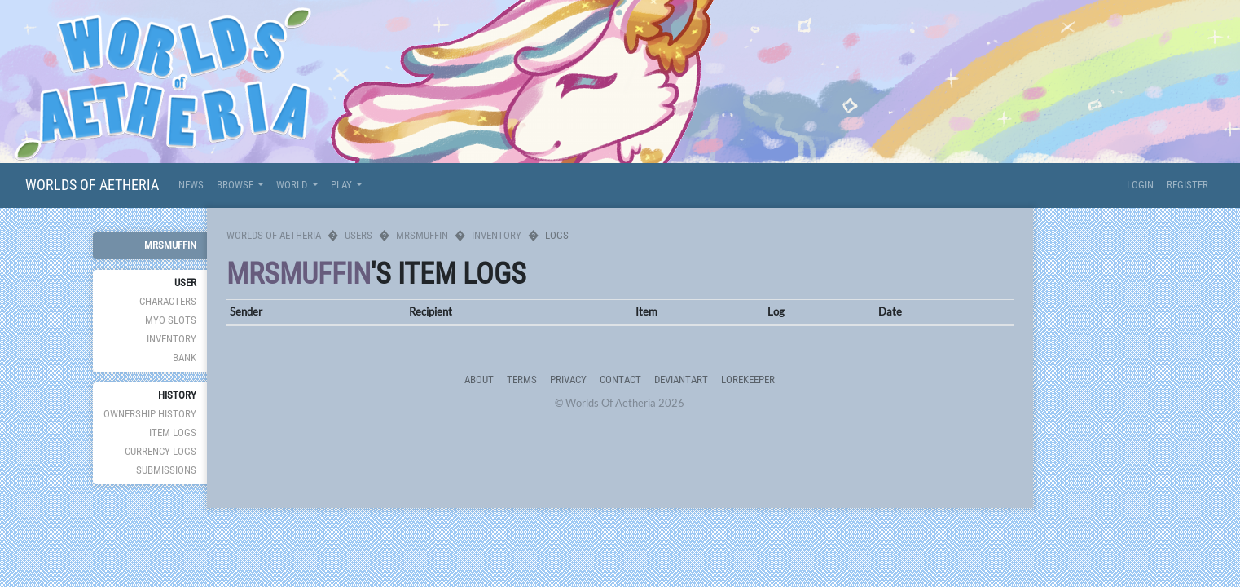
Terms (522, 379)
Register (1187, 185)
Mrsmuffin (170, 245)
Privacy (568, 379)
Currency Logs (160, 451)
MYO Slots (170, 320)
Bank (184, 357)
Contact (620, 379)
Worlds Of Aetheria (92, 184)
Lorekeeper (748, 379)
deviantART (681, 379)
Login (1140, 185)
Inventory (171, 339)
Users (358, 235)
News (191, 185)
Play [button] (342, 185)
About (479, 379)
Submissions (166, 470)
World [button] (293, 185)
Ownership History (149, 414)
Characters (167, 301)
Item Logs (172, 432)
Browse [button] (236, 185)
